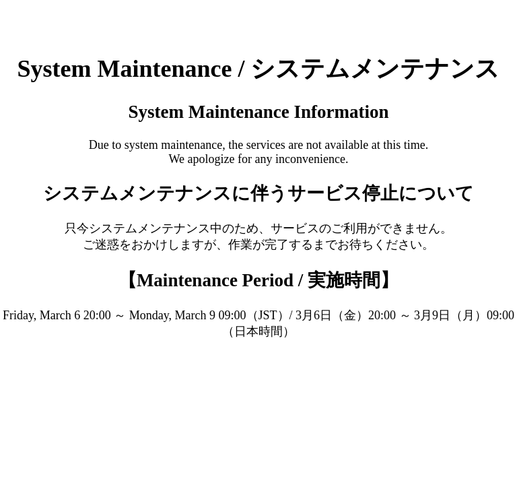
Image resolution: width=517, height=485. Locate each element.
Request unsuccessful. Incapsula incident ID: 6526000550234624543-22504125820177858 (258, 242)
